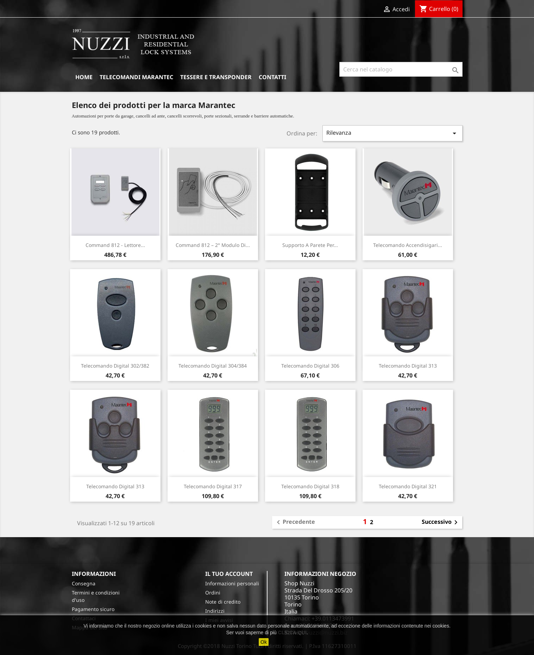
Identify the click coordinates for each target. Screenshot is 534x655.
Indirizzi (215, 611)
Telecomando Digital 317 (213, 486)
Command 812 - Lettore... (115, 245)
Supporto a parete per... (310, 245)
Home (84, 77)
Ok (263, 642)
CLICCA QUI (292, 632)
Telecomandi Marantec (136, 77)
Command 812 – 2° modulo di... (213, 245)
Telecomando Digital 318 (310, 486)
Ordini (212, 592)
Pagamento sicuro (93, 609)
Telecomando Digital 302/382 (115, 365)
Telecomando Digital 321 (408, 486)
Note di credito (222, 601)
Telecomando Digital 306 (310, 365)
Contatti (272, 77)
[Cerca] (401, 69)
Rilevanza (392, 133)
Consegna (83, 583)
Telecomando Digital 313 (408, 365)
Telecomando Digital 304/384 (212, 365)
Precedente (294, 522)
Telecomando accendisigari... (407, 245)
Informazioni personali (232, 583)
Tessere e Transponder (216, 77)
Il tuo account (229, 574)
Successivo (441, 522)
